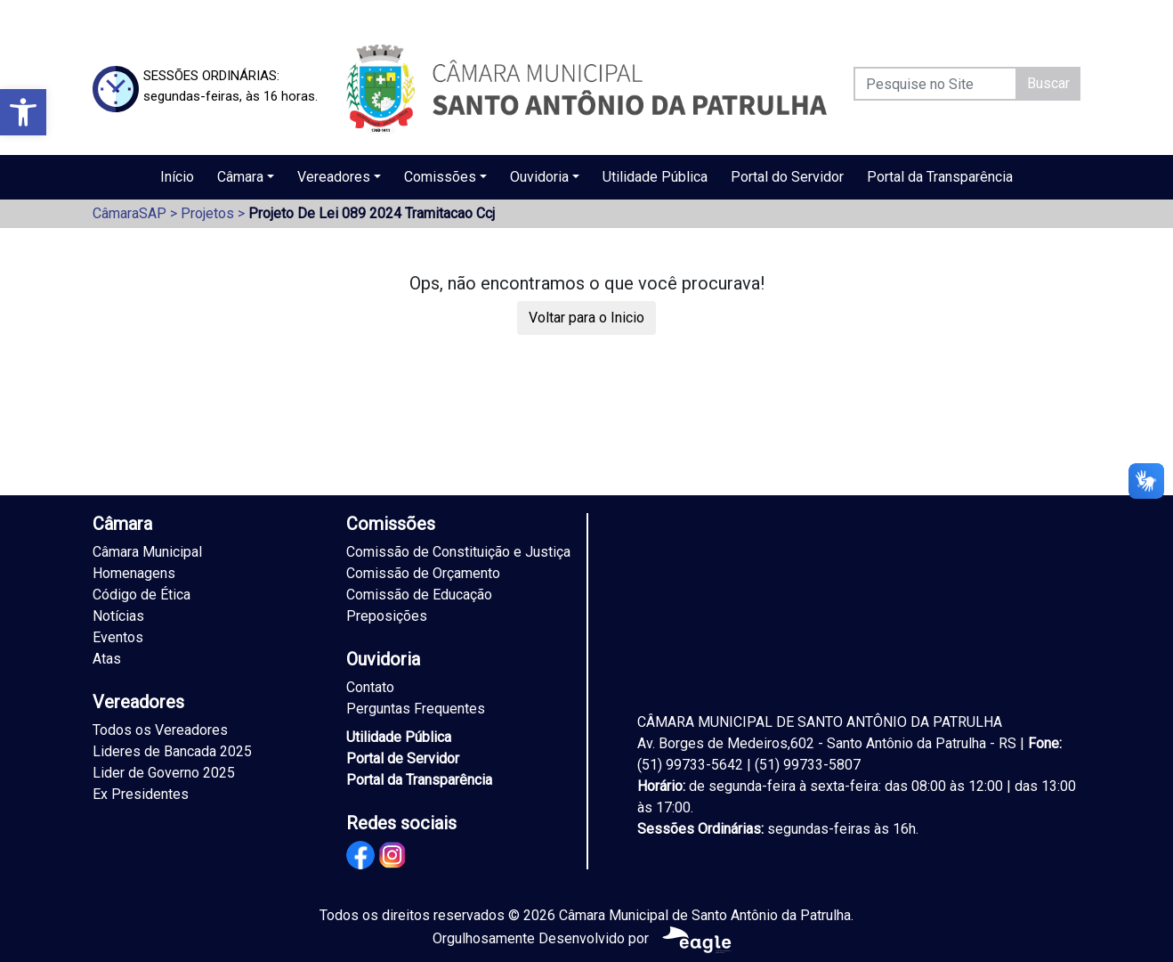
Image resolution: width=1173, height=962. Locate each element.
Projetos (207, 213)
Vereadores (333, 176)
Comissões (440, 176)
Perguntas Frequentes (415, 708)
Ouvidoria (539, 176)
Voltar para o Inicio (586, 317)
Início (177, 176)
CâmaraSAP (129, 213)
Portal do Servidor (787, 176)
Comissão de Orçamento (423, 573)
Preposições (386, 615)
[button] (23, 112)
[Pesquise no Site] (935, 84)
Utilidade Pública (655, 176)
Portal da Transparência (940, 176)
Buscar (1048, 83)
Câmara (240, 176)
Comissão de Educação (419, 594)
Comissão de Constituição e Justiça (458, 551)
